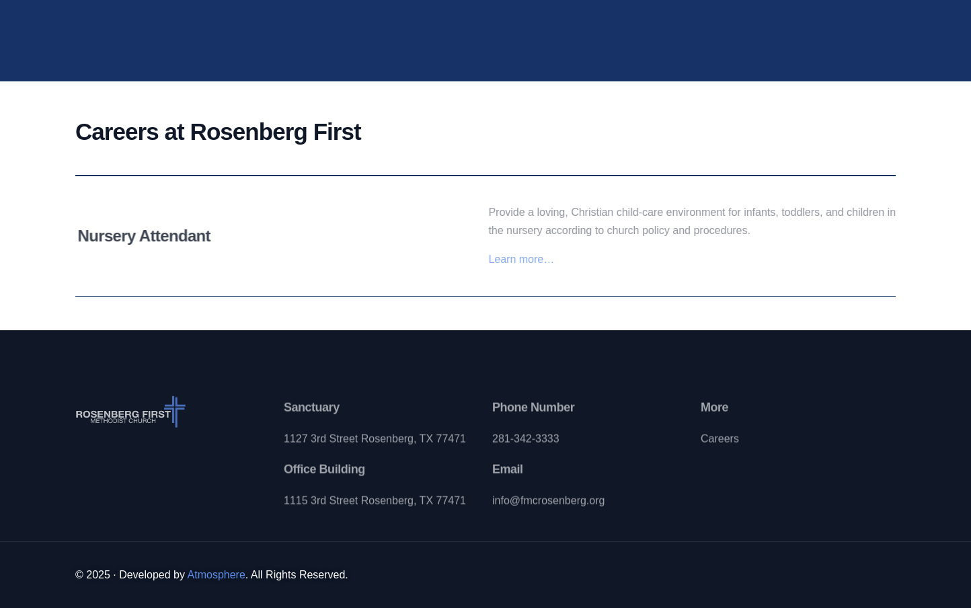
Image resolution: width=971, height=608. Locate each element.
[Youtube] (806, 38)
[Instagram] (832, 38)
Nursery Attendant (147, 236)
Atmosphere (216, 574)
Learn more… (526, 259)
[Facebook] (780, 38)
